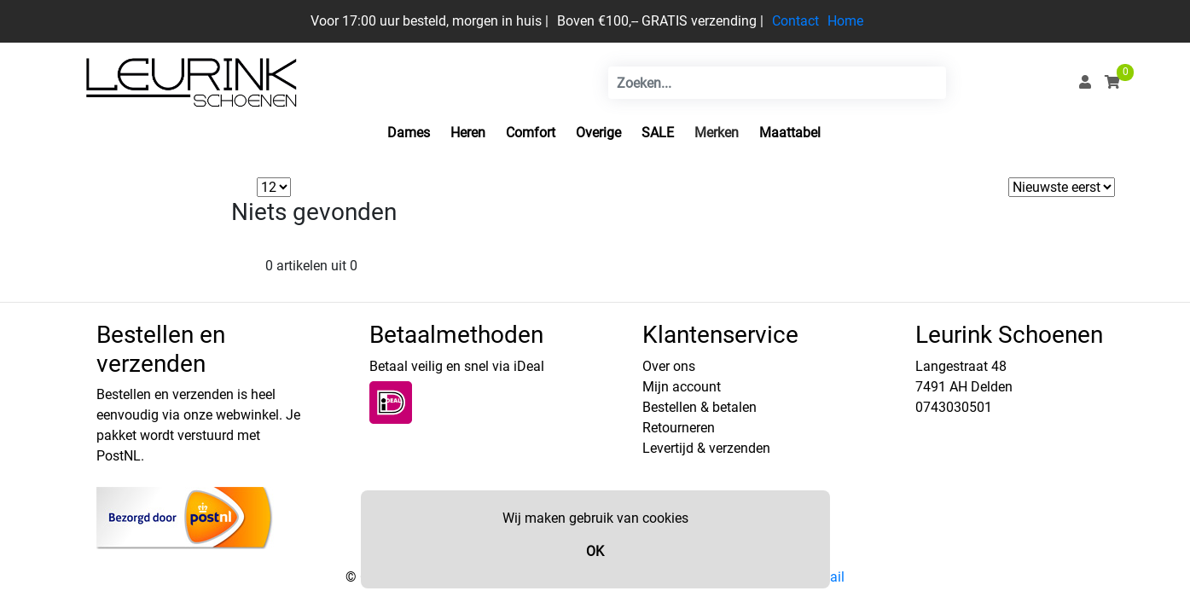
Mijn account (681, 387)
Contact (795, 21)
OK (595, 551)
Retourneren (678, 428)
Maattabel (790, 133)
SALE (657, 133)
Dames (408, 133)
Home (845, 21)
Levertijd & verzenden (706, 448)
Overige (598, 133)
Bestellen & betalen (699, 407)
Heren (467, 133)
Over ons (668, 366)
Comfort (530, 133)
